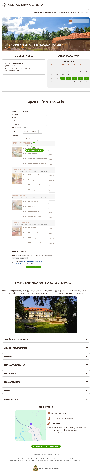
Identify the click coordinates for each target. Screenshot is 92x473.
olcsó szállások (75, 12)
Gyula (37, 460)
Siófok (67, 460)
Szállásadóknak (57, 456)
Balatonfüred (16, 460)
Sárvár (63, 460)
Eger (26, 460)
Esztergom (30, 460)
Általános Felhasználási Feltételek (32, 456)
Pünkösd (45, 458)
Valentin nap (56, 458)
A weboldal (18, 261)
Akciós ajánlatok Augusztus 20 (25, 4)
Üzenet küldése (55, 423)
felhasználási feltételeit (27, 261)
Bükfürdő (22, 460)
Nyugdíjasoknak (63, 458)
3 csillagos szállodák (38, 12)
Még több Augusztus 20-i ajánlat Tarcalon (46, 446)
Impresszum (64, 456)
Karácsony (24, 458)
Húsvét (20, 458)
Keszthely (57, 460)
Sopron (71, 460)
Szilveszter (50, 458)
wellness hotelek (64, 12)
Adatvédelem (43, 456)
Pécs (61, 460)
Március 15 (34, 458)
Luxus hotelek (70, 458)
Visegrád (75, 460)
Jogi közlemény (50, 456)
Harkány (49, 460)
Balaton (11, 460)
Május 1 (29, 458)
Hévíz (52, 460)
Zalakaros (80, 460)
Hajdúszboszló (43, 460)
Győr (34, 460)
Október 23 (39, 458)
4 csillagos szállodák (51, 12)
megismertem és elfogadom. (30, 263)
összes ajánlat (85, 12)
